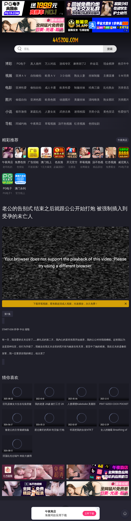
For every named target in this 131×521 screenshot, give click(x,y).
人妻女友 (50, 111)
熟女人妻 (79, 75)
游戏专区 (65, 63)
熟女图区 (108, 99)
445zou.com (65, 40)
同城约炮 (21, 123)
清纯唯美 (94, 99)
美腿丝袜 (79, 99)
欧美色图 (50, 99)
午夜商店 (35, 123)
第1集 (7, 314)
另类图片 (123, 99)
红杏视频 (79, 123)
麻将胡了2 (79, 63)
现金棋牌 (108, 63)
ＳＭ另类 (123, 75)
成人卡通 (50, 87)
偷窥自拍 (21, 99)
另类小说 (94, 111)
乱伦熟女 (108, 87)
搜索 (110, 49)
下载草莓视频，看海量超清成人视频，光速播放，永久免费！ (80, 304)
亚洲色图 (35, 99)
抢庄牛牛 (123, 63)
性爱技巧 (123, 111)
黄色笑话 (108, 111)
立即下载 (89, 513)
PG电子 (21, 63)
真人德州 (35, 63)
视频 (8, 75)
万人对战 (50, 63)
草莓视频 (50, 123)
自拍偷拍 (35, 75)
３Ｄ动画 (65, 75)
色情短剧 (94, 123)
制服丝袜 (79, 87)
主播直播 (108, 75)
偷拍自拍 (35, 87)
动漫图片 (65, 99)
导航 (8, 123)
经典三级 (94, 87)
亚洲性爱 (21, 87)
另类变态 (123, 87)
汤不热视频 (65, 123)
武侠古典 (65, 111)
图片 (8, 99)
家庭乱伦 (35, 111)
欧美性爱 (65, 87)
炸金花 (94, 63)
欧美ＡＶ (50, 75)
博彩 (8, 63)
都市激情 (21, 111)
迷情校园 (79, 111)
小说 (8, 111)
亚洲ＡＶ (21, 75)
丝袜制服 (94, 75)
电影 (8, 87)
